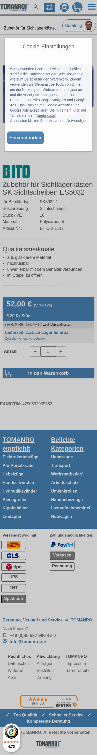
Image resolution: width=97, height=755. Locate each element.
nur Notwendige (73, 121)
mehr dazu (46, 115)
